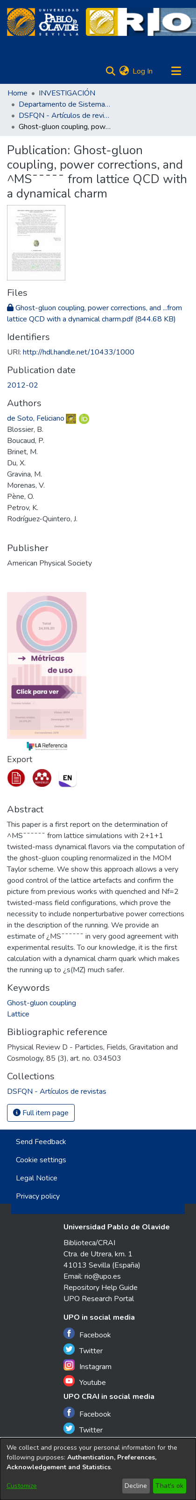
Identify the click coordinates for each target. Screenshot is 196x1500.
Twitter (83, 1349)
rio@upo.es (102, 1276)
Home (17, 93)
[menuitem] (124, 71)
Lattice (18, 1014)
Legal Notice (36, 1178)
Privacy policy (38, 1196)
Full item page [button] (41, 1113)
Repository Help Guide (100, 1287)
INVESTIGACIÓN (67, 93)
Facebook (87, 1334)
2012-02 (22, 385)
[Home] (42, 22)
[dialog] (98, 1469)
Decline (136, 1485)
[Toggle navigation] (176, 71)
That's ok (169, 1485)
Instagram (87, 1365)
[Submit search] (110, 71)
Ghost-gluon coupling (41, 1003)
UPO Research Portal (98, 1299)
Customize (22, 1485)
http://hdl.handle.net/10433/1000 (78, 352)
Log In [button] (143, 71)
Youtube (84, 1381)
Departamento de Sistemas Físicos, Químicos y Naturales (65, 104)
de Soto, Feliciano (35, 418)
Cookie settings (41, 1160)
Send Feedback (41, 1142)
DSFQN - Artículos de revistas (65, 115)
